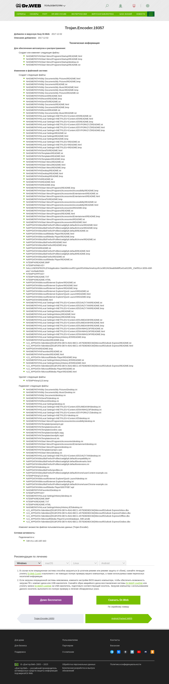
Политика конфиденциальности (125, 664)
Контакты (115, 640)
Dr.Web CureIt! (34, 573)
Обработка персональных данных (78, 664)
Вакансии (115, 646)
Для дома (19, 640)
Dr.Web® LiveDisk (134, 583)
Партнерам (67, 646)
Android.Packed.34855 (121, 618)
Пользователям (70, 640)
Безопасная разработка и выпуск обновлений (78, 669)
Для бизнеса (21, 646)
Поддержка (20, 652)
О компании (68, 652)
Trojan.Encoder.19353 (44, 618)
